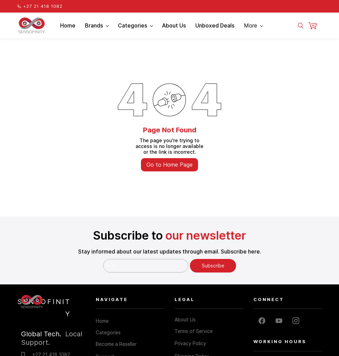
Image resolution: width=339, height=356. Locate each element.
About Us (185, 319)
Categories (108, 332)
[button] (315, 25)
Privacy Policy (190, 343)
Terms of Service (194, 331)
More (253, 25)
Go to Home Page (169, 164)
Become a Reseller (116, 344)
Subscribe (213, 265)
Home (102, 321)
